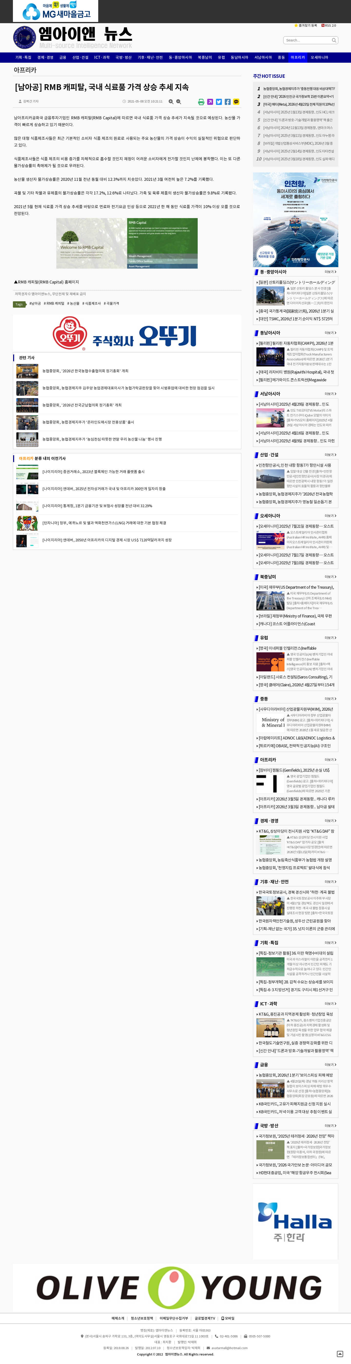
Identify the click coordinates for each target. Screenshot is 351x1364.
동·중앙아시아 (180, 57)
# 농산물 (73, 303)
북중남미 (205, 57)
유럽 (221, 57)
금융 (63, 57)
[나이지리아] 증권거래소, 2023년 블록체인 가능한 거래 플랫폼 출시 (93, 471)
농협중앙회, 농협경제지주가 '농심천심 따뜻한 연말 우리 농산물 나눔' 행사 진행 (102, 439)
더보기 (330, 272)
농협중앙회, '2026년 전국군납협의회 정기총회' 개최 (82, 405)
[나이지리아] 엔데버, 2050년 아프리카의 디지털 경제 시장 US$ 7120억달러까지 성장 (107, 540)
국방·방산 (124, 57)
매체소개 (118, 1318)
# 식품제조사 (91, 303)
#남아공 (35, 303)
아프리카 (298, 57)
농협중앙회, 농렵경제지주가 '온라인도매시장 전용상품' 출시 (88, 422)
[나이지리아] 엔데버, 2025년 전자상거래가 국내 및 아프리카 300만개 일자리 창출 (104, 488)
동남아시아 (240, 57)
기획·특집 (23, 57)
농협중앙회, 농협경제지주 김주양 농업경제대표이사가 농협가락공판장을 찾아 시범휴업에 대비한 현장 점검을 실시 (128, 388)
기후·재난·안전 (150, 57)
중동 (281, 57)
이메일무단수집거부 (174, 1318)
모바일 (228, 1318)
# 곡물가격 (111, 303)
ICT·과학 (102, 57)
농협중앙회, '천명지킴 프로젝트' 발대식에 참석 (294, 867)
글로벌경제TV (205, 1318)
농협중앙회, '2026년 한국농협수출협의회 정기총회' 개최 (85, 371)
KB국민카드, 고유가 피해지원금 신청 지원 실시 (295, 1103)
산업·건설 (80, 57)
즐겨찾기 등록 (305, 25)
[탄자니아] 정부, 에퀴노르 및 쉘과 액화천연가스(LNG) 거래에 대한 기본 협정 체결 (104, 523)
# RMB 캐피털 (54, 303)
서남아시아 (263, 57)
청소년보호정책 (142, 1318)
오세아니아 (320, 57)
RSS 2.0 (329, 25)
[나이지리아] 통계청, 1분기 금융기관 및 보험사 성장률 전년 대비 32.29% (97, 506)
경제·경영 (45, 57)
